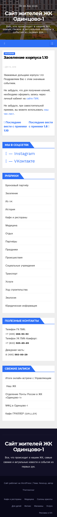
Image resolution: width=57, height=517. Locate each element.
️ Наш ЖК (10, 386)
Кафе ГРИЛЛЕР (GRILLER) (21, 413)
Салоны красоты (44, 499)
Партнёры (11, 241)
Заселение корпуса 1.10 (26, 57)
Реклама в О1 (45, 513)
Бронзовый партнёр (16, 185)
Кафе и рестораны (16, 217)
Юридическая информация (21, 305)
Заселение (9, 53)
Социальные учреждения (20, 265)
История (10, 209)
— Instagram (20, 153)
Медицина (11, 225)
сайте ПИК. (32, 98)
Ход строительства (16, 289)
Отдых (9, 233)
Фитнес (27, 506)
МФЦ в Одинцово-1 (16, 405)
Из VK (8, 201)
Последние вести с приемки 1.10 (15, 126)
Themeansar (29, 490)
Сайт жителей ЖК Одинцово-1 (28, 16)
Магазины (38, 506)
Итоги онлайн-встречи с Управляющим (28, 378)
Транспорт (11, 273)
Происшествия (13, 257)
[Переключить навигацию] (52, 43)
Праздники (11, 249)
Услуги (9, 281)
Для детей (16, 506)
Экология (10, 297)
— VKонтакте (20, 161)
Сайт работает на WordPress (18, 483)
